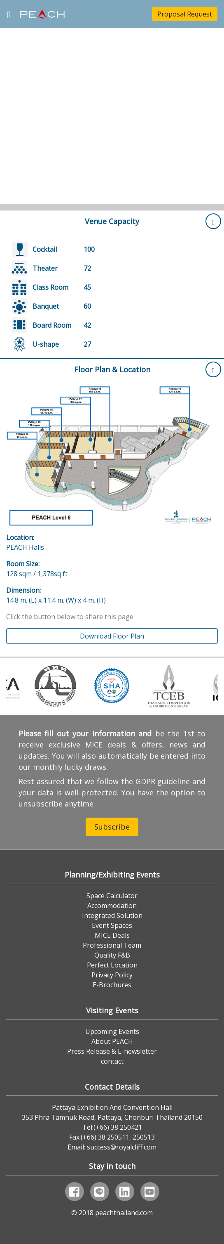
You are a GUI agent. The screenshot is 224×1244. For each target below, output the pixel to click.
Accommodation (112, 905)
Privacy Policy (112, 974)
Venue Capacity (153, 221)
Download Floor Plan (112, 636)
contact (112, 1061)
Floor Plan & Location (148, 369)
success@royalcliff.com (121, 1147)
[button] (17, 105)
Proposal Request (184, 14)
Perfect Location (112, 965)
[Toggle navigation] (9, 13)
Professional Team (112, 945)
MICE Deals (112, 935)
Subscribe (112, 827)
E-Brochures (112, 984)
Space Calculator (112, 895)
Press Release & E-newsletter (112, 1051)
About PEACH (112, 1041)
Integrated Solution (112, 915)
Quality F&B (112, 955)
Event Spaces (112, 925)
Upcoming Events (112, 1031)
